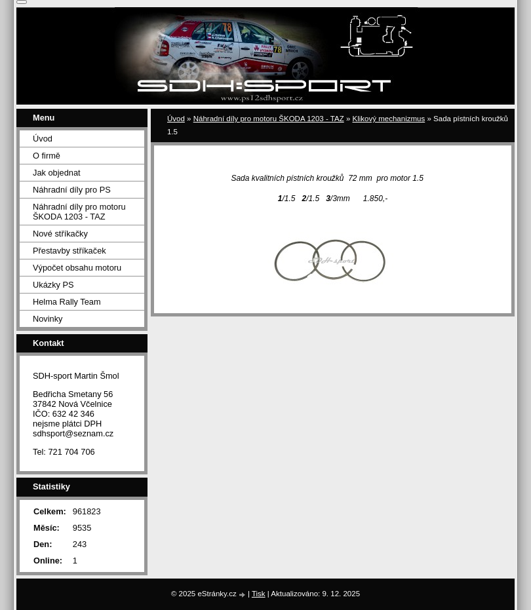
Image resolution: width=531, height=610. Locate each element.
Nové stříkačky (60, 233)
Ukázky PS (53, 285)
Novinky (48, 319)
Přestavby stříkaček (69, 251)
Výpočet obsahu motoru (77, 268)
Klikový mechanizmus (389, 119)
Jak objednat (57, 173)
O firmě (46, 156)
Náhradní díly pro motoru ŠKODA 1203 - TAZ (268, 119)
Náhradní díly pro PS (72, 190)
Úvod (176, 119)
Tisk (259, 594)
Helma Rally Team (67, 302)
